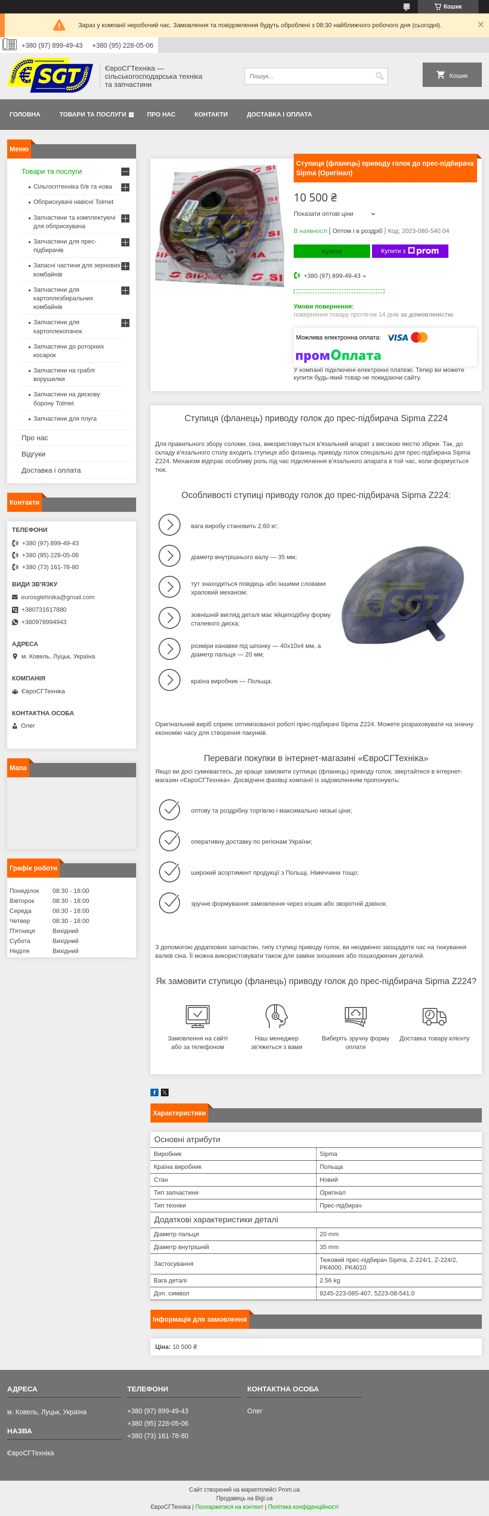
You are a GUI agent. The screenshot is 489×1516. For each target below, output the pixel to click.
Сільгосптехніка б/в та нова (72, 186)
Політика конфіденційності (303, 1507)
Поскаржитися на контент (229, 1507)
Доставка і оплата (279, 114)
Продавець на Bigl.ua (244, 1498)
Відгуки (33, 454)
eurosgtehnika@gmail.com (58, 597)
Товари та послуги (92, 114)
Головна (25, 114)
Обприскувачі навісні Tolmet (73, 201)
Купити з (410, 251)
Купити (332, 251)
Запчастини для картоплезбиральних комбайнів (63, 298)
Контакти (211, 114)
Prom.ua (289, 1489)
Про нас (161, 114)
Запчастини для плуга (65, 418)
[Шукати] (379, 76)
